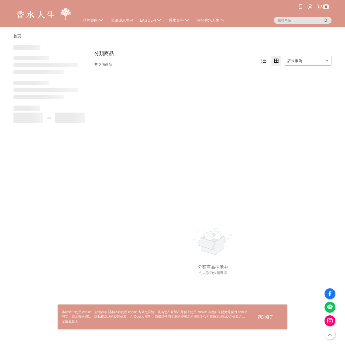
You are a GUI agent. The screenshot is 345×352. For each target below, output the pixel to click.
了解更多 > (70, 321)
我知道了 (265, 317)
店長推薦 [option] (294, 61)
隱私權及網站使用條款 (110, 317)
